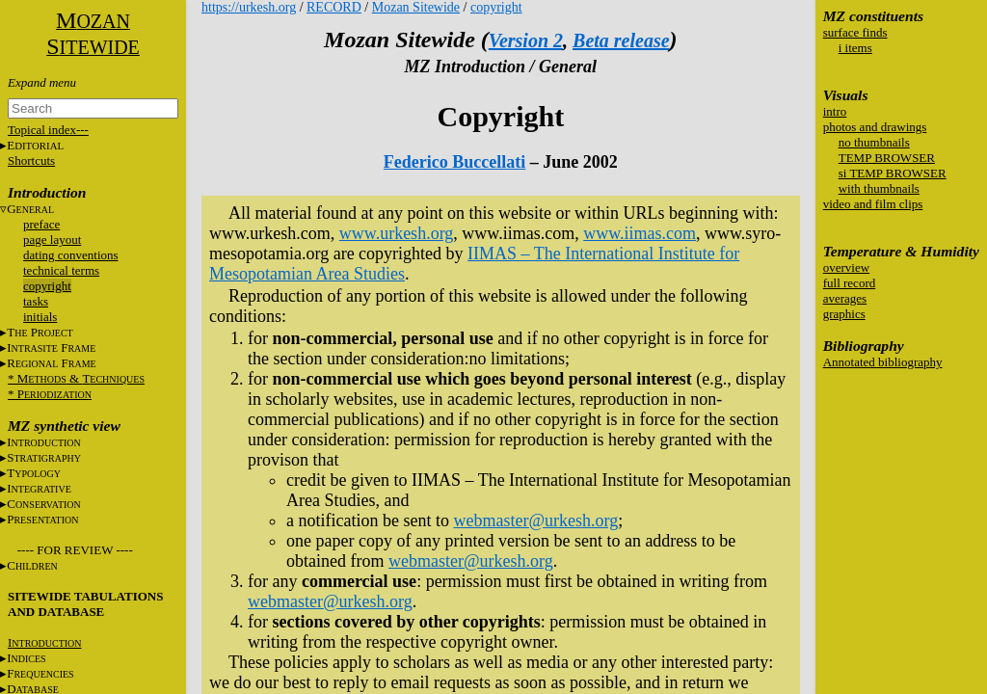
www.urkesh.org (396, 233)
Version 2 (526, 40)
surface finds (855, 32)
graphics (844, 314)
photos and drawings (875, 127)
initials (40, 316)
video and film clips (873, 204)
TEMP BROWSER (887, 157)
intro (835, 111)
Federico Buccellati (454, 162)
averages (845, 298)
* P (50, 394)
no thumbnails (874, 142)
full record (849, 283)
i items (855, 47)
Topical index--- (48, 129)
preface (41, 224)
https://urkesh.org (248, 7)
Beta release (621, 40)
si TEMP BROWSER (893, 173)
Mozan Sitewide (416, 7)
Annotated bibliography (883, 362)
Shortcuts (31, 160)
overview (846, 267)
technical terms (61, 270)
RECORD (334, 7)
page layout (52, 239)
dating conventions (71, 255)
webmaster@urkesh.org (535, 520)
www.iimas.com (639, 233)
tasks (35, 301)
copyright (47, 286)
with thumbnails (879, 188)
